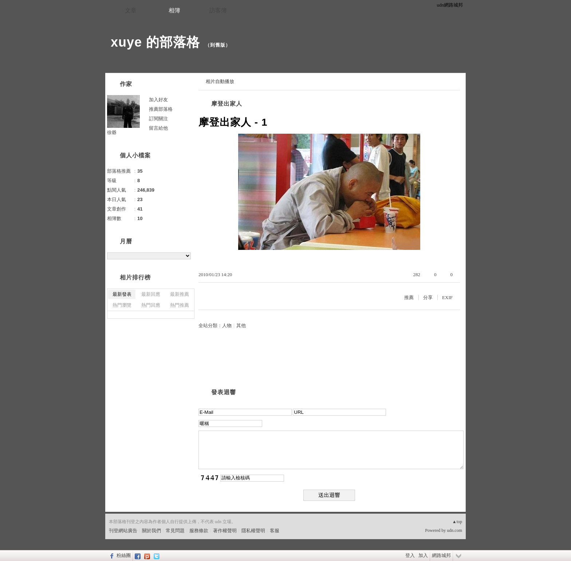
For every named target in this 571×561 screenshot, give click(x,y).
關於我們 (151, 530)
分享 (428, 297)
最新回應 (150, 294)
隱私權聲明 (253, 530)
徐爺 (112, 132)
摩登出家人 (226, 104)
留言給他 (158, 128)
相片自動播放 (220, 81)
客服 (274, 530)
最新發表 (122, 294)
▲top (457, 521)
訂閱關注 (158, 118)
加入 (423, 555)
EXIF (447, 297)
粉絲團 (124, 555)
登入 (410, 555)
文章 (131, 10)
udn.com (454, 530)
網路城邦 (441, 555)
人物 (227, 325)
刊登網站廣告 (123, 530)
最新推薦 (179, 294)
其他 (241, 325)
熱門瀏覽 (122, 305)
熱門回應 (150, 305)
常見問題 (175, 530)
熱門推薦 (179, 305)
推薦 (409, 297)
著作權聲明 (225, 530)
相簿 (174, 10)
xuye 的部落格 (155, 42)
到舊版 (217, 45)
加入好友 (158, 99)
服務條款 (198, 530)
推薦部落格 (161, 109)
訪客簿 (218, 10)
